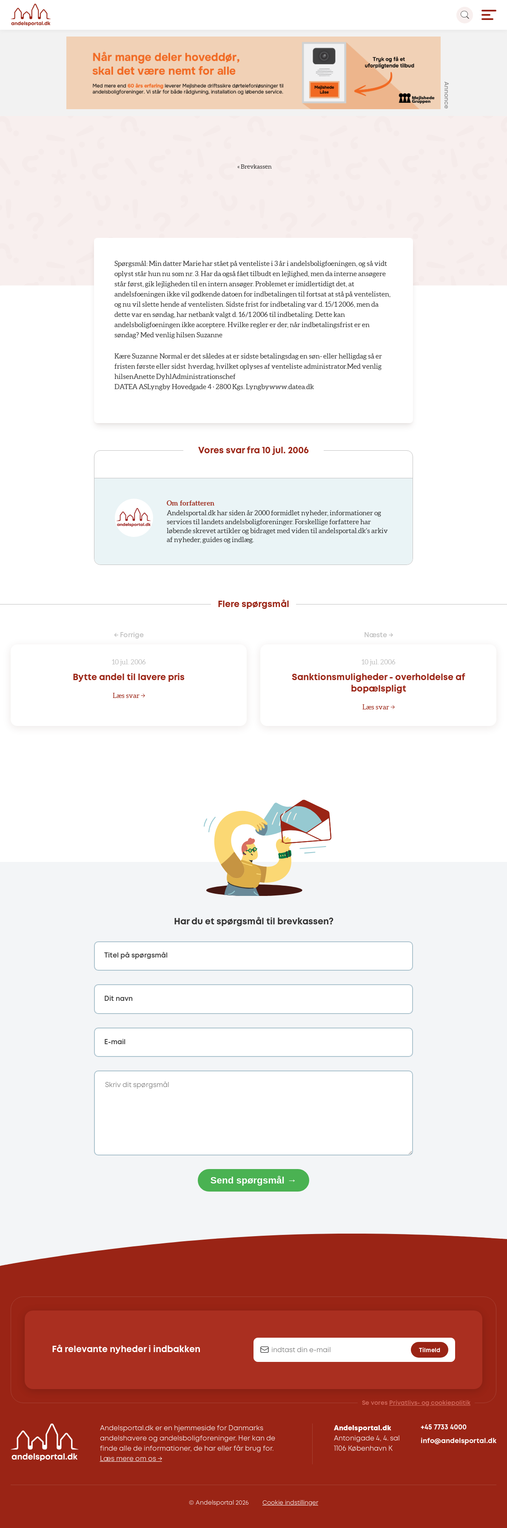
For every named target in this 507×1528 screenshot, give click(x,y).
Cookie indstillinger (290, 1502)
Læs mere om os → (131, 1459)
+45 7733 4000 (444, 1427)
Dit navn (118, 999)
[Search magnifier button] (464, 15)
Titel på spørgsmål (136, 955)
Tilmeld (429, 1350)
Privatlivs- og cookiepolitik (429, 1403)
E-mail (114, 1042)
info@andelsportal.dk (458, 1441)
